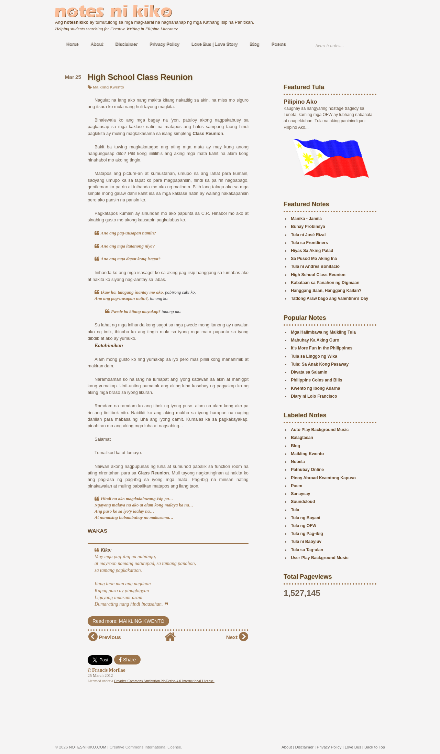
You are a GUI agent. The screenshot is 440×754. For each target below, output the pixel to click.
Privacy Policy (164, 43)
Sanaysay (300, 493)
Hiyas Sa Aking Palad (312, 250)
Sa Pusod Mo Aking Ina (314, 258)
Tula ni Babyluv (306, 541)
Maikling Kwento (108, 87)
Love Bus (353, 747)
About (97, 43)
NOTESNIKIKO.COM (88, 747)
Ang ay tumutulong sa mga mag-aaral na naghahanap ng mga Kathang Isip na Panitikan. (154, 22)
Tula (295, 509)
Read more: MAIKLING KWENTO (128, 621)
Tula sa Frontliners (309, 242)
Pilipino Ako (300, 101)
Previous (110, 637)
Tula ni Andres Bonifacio (315, 266)
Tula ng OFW (303, 525)
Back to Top (374, 747)
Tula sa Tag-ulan (307, 549)
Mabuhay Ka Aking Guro (315, 340)
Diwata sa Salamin (309, 372)
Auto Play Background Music (320, 429)
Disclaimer (127, 43)
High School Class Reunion (140, 77)
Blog (255, 43)
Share (127, 659)
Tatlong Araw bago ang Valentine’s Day (329, 298)
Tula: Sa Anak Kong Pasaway (320, 364)
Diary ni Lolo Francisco (314, 396)
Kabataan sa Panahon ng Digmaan (325, 282)
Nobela (298, 461)
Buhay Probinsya (308, 226)
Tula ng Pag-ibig (307, 533)
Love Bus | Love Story (214, 43)
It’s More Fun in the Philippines (321, 348)
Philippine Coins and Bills (316, 380)
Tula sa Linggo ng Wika (314, 356)
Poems (279, 43)
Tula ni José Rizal (308, 234)
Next (232, 637)
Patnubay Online (307, 469)
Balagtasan (302, 437)
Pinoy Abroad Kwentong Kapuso (323, 477)
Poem (296, 485)
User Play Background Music (320, 557)
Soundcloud (303, 501)
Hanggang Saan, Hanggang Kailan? (326, 290)
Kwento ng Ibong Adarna (315, 388)
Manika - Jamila (306, 218)
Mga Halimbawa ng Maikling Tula (323, 332)
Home (72, 43)
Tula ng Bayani (305, 517)
